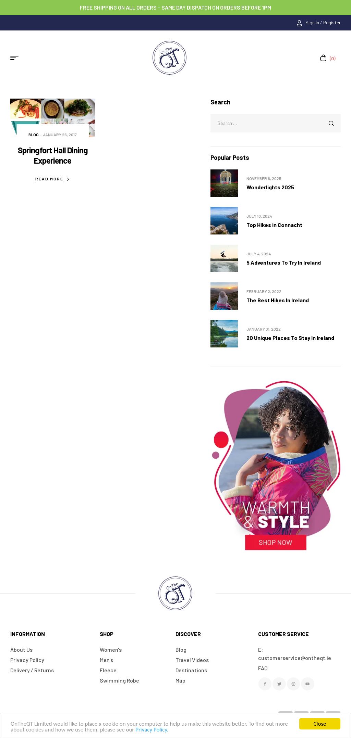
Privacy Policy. (151, 729)
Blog (33, 134)
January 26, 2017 (60, 134)
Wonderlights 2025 (270, 187)
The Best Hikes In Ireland (277, 300)
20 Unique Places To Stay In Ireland (290, 337)
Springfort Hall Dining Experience (53, 155)
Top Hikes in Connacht (274, 224)
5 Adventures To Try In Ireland (283, 262)
